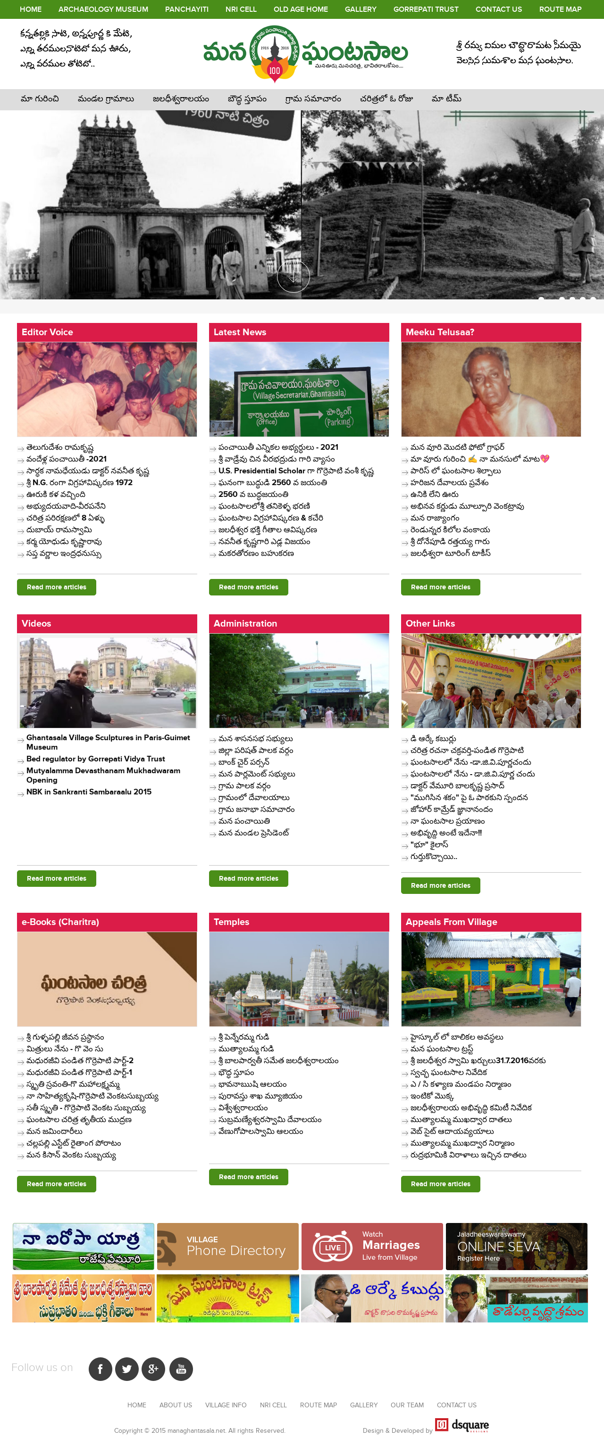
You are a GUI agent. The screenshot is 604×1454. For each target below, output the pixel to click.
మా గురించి (40, 99)
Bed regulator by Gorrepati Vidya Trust (95, 759)
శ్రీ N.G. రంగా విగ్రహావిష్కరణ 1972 (79, 482)
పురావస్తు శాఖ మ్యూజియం (260, 1096)
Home (31, 9)
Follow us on (42, 1367)
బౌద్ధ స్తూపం (247, 99)
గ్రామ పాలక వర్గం (244, 786)
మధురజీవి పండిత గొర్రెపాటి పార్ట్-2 (80, 1061)
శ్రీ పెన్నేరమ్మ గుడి (243, 1037)
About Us (176, 1405)
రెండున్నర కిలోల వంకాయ (450, 530)
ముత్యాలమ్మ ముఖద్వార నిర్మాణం (463, 1143)
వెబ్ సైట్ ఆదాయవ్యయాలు (452, 1131)
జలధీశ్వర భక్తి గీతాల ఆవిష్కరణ (267, 530)
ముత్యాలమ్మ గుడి (246, 1049)
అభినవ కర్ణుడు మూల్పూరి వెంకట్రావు (467, 506)
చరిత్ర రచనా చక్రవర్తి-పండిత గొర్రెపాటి (467, 750)
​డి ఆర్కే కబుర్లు (433, 739)
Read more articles (56, 587)
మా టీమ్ (446, 99)
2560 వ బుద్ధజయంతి (253, 494)
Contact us (457, 1405)
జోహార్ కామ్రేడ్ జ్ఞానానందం (452, 809)
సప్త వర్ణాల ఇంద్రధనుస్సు (63, 553)
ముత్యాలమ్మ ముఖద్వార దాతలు (461, 1119)
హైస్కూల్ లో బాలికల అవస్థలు (457, 1037)
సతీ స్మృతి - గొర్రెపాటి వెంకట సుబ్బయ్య (86, 1108)
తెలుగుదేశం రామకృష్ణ (59, 447)
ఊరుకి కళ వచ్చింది (55, 494)
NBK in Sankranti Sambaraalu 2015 (88, 792)
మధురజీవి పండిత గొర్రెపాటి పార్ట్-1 (79, 1072)
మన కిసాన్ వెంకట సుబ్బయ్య (71, 1155)
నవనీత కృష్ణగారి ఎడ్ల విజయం (264, 541)
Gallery (361, 9)
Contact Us (499, 9)
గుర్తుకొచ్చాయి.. (434, 856)
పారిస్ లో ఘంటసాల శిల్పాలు (456, 471)
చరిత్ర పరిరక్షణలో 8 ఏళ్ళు (65, 518)
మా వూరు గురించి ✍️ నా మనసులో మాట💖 (480, 459)
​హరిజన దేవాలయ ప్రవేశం (450, 482)
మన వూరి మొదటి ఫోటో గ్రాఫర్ (457, 447)
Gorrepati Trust (426, 9)
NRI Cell (241, 9)
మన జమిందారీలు (54, 1131)
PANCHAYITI (187, 9)
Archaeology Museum (103, 9)
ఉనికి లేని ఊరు (435, 494)
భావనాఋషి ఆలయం (252, 1084)
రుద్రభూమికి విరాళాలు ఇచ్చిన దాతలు (469, 1155)
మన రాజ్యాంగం (435, 518)
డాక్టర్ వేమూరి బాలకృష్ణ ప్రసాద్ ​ (458, 786)
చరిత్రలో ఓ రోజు (386, 99)
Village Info (227, 1405)
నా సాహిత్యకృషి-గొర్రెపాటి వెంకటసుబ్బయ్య (92, 1096)
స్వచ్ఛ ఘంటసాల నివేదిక (449, 1072)
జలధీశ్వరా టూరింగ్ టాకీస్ (451, 553)
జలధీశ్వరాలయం (181, 99)
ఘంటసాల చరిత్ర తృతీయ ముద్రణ (79, 1119)
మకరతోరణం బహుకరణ (256, 553)
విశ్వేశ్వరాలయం (243, 1108)
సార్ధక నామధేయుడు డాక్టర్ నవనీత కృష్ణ (87, 471)
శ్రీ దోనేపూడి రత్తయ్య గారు (450, 541)
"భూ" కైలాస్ (429, 845)
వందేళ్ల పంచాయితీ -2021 (66, 459)
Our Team (408, 1405)
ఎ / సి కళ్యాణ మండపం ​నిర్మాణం (461, 1084)
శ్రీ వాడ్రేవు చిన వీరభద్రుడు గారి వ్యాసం (276, 459)
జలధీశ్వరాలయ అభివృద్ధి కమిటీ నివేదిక (471, 1108)
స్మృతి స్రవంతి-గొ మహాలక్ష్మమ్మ (72, 1084)
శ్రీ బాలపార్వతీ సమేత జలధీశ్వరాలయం (278, 1061)
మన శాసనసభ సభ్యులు (255, 739)
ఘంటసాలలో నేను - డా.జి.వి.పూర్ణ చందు (473, 774)
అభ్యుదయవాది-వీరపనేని (66, 506)
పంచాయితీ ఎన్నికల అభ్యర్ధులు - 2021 (278, 447)
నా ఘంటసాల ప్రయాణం (448, 821)
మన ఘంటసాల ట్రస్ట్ (442, 1049)
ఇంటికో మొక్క (432, 1096)
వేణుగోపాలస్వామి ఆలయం (260, 1131)
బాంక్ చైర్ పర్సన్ (243, 762)
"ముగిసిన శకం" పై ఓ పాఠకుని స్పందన (469, 797)
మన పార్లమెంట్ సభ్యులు (256, 774)
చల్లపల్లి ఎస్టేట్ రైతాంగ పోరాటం (73, 1143)
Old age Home (301, 9)
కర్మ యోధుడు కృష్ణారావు (64, 541)
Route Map (560, 9)
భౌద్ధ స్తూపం (236, 1072)
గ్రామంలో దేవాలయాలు (254, 797)
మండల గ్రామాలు (106, 99)
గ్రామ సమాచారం (313, 99)
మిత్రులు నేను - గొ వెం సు (64, 1049)
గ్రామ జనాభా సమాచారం (256, 809)
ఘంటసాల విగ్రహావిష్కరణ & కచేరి (270, 518)
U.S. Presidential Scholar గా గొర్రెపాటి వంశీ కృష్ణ (296, 471)
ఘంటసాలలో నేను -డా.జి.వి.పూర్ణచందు (471, 762)
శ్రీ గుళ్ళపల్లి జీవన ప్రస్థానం (65, 1037)
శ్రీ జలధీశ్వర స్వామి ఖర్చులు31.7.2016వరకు (478, 1061)
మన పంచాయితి (244, 821)
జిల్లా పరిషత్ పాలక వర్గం (256, 750)
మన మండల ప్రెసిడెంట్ (253, 833)
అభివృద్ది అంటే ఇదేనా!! (446, 833)
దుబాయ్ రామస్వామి (59, 530)
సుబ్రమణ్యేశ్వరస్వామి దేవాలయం (270, 1119)
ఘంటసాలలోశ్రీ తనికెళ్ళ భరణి (264, 506)
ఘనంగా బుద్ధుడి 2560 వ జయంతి (272, 482)
